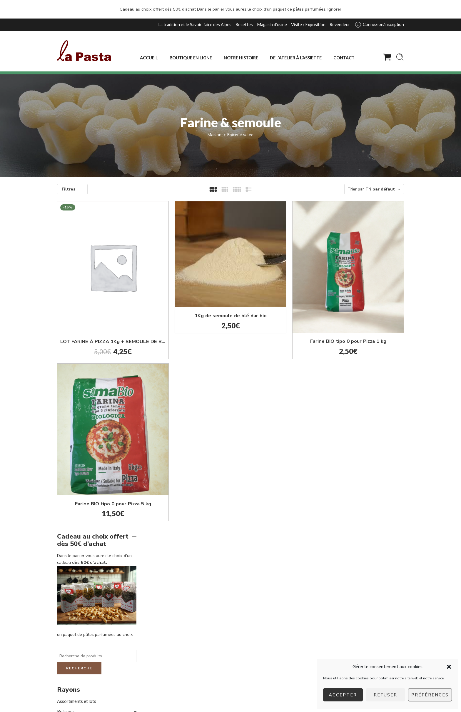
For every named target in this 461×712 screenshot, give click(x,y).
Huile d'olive (74, 431)
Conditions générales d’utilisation (277, 699)
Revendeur (340, 24)
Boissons (66, 379)
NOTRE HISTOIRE (241, 57)
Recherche (79, 336)
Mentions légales (224, 699)
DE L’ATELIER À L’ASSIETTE (296, 57)
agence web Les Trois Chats (128, 699)
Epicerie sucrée (71, 488)
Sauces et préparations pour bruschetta (89, 455)
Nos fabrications (72, 514)
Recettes (244, 24)
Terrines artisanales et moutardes (94, 467)
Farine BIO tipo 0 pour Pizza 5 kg (188, 431)
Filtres (69, 189)
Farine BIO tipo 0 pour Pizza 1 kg (363, 305)
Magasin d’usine (272, 24)
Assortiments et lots (76, 369)
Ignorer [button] (334, 9)
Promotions (68, 535)
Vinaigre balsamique (81, 478)
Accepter (343, 695)
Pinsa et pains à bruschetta (88, 441)
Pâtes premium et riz (76, 524)
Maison (214, 135)
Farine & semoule (80, 411)
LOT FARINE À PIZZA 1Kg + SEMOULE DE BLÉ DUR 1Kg (188, 305)
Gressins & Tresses (81, 421)
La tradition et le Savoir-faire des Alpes (194, 24)
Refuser (385, 695)
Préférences (430, 695)
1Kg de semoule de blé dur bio (276, 286)
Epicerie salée (240, 135)
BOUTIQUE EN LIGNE (191, 57)
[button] (449, 667)
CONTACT (344, 57)
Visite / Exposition (308, 24)
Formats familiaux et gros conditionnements (81, 502)
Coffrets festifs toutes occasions (89, 390)
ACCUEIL (149, 57)
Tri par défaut (380, 189)
